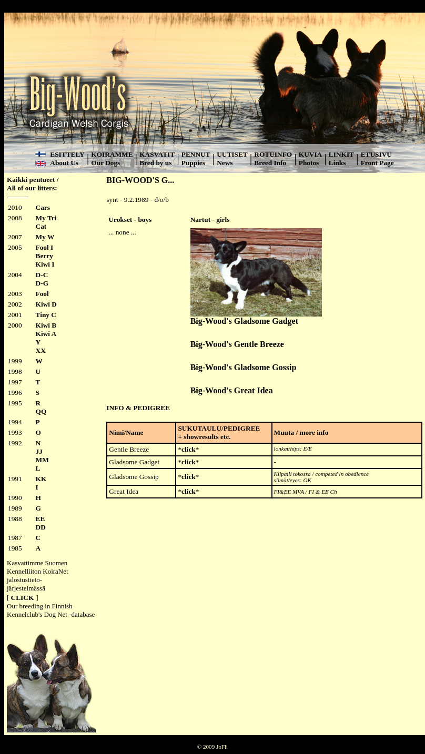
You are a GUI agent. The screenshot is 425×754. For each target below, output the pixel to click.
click (188, 449)
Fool (42, 294)
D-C (42, 275)
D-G (42, 283)
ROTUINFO (273, 154)
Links (337, 163)
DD (41, 527)
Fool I (45, 247)
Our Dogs (105, 163)
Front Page (377, 163)
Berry (44, 256)
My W (45, 237)
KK (41, 479)
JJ (39, 451)
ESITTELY (67, 154)
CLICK (22, 598)
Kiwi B (46, 325)
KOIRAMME (112, 154)
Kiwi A (46, 334)
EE (40, 519)
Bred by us (155, 163)
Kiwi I (45, 264)
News (224, 163)
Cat (41, 226)
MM (42, 460)
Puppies (193, 163)
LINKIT (341, 154)
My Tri (46, 218)
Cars (43, 207)
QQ (41, 411)
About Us (64, 163)
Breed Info (270, 163)
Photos (309, 163)
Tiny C (46, 315)
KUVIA (310, 154)
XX (41, 350)
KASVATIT (157, 154)
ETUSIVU (376, 154)
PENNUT (195, 154)
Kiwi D (46, 304)
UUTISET (232, 154)
